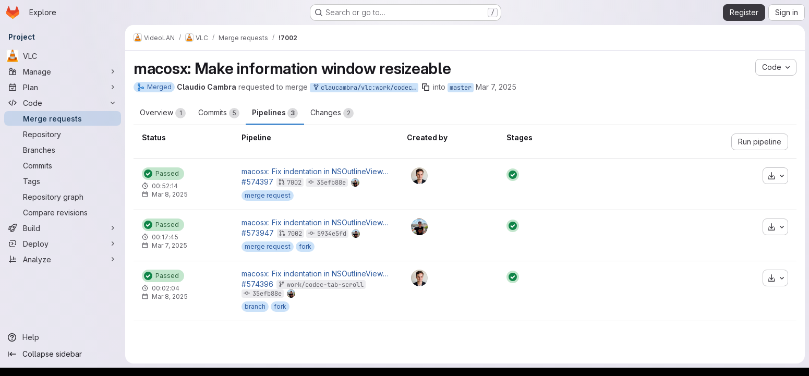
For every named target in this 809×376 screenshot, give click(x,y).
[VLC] (62, 55)
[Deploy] (62, 243)
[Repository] (62, 134)
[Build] (62, 228)
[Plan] (62, 87)
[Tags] (62, 181)
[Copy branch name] (425, 87)
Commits (218, 113)
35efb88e (331, 182)
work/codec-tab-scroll (325, 285)
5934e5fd (331, 233)
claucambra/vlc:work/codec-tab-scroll (365, 87)
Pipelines (275, 113)
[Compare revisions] (62, 212)
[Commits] (62, 165)
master (461, 87)
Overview (163, 113)
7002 (294, 182)
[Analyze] (62, 259)
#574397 (257, 181)
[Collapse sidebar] (62, 354)
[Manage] (62, 71)
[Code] (62, 102)
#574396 (257, 284)
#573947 (258, 232)
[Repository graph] (62, 196)
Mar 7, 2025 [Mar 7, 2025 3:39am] (496, 86)
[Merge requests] (62, 118)
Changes (332, 113)
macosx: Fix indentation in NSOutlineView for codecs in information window (316, 171)
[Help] (62, 337)
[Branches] (62, 149)
